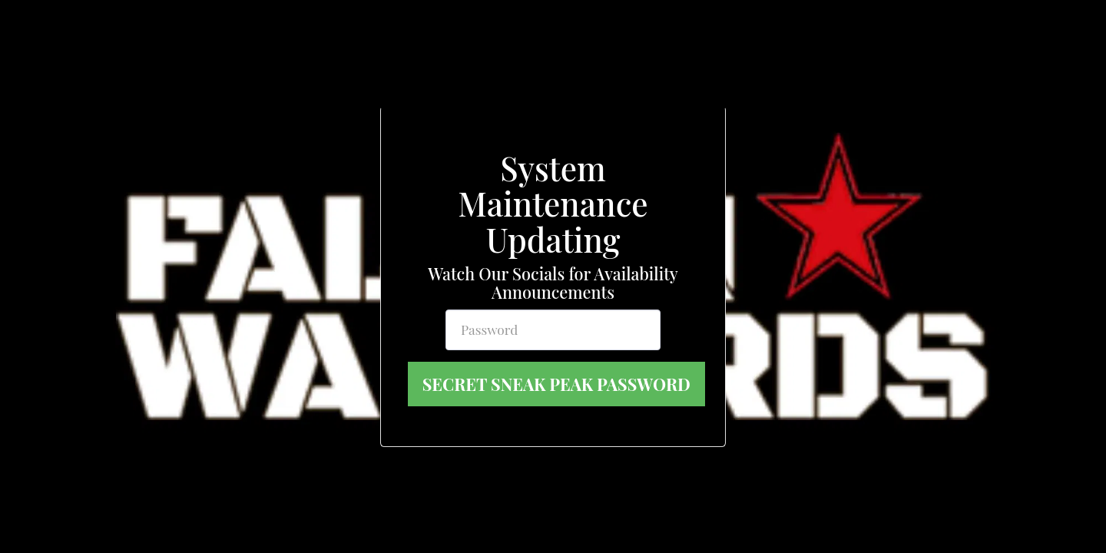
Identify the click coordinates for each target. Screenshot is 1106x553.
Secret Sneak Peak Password (556, 384)
